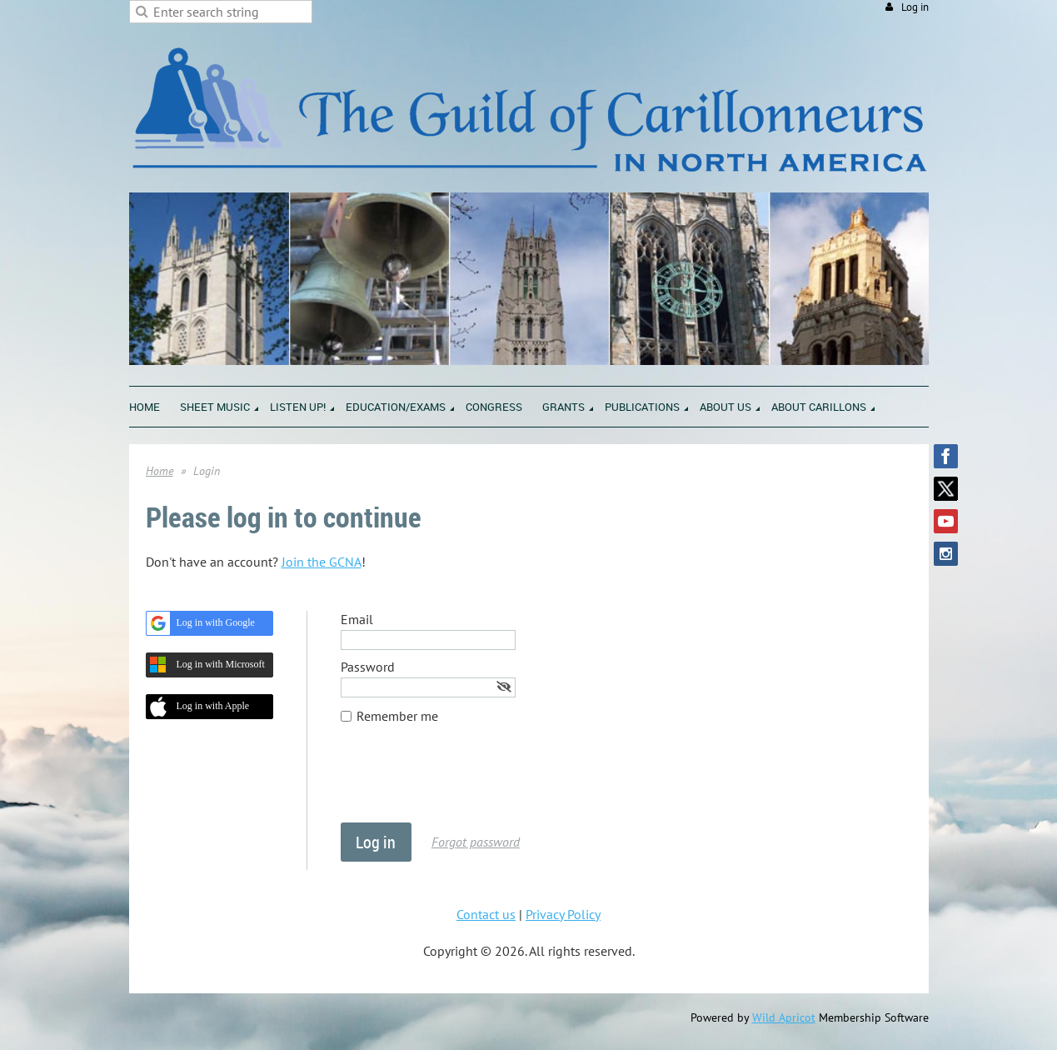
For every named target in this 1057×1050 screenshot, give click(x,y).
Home (159, 470)
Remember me (397, 716)
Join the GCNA (321, 561)
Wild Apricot (783, 1017)
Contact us (486, 914)
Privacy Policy (563, 914)
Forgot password (475, 841)
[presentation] (467, 781)
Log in (915, 7)
